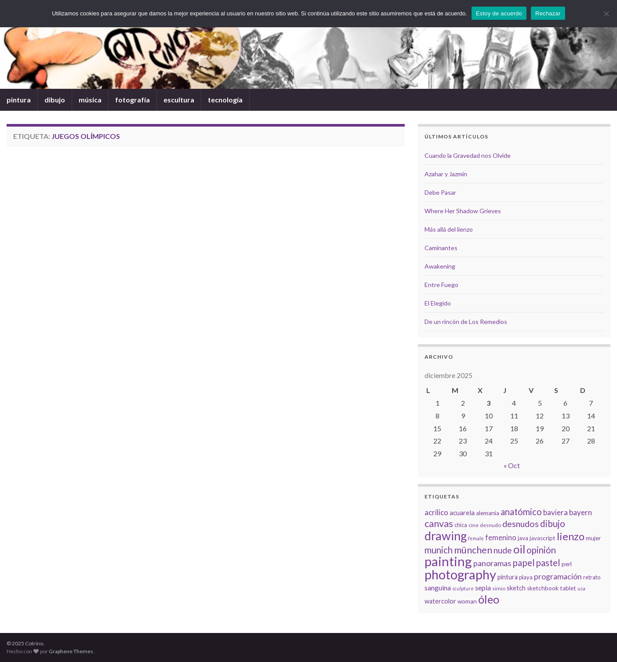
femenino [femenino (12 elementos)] (500, 537)
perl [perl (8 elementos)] (567, 563)
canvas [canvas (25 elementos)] (439, 523)
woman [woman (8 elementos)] (467, 601)
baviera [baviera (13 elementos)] (555, 512)
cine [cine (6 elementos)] (473, 525)
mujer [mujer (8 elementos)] (593, 538)
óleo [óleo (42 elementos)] (488, 599)
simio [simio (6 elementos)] (498, 588)
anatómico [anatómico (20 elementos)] (521, 511)
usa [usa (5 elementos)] (581, 588)
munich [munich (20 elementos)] (439, 550)
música (90, 99)
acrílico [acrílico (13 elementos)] (436, 512)
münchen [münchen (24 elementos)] (473, 550)
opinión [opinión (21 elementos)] (541, 550)
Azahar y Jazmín (446, 174)
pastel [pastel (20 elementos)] (548, 562)
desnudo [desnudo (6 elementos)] (490, 525)
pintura (19, 99)
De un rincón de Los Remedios (466, 321)
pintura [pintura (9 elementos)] (507, 577)
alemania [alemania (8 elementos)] (487, 513)
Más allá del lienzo (449, 229)
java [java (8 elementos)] (523, 538)
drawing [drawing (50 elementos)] (446, 535)
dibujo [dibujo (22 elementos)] (552, 523)
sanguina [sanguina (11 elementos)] (438, 587)
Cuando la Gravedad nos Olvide (468, 155)
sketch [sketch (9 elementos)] (516, 588)
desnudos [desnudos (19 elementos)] (520, 523)
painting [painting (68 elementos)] (448, 561)
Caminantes (441, 247)
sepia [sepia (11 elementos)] (483, 587)
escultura (178, 99)
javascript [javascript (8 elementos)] (542, 538)
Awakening (440, 266)
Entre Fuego (441, 284)
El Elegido (438, 303)
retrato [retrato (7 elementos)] (591, 577)
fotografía (132, 99)
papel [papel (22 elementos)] (523, 562)
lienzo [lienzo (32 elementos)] (570, 536)
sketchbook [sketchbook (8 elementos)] (543, 588)
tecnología (225, 99)
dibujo (54, 99)
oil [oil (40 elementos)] (519, 549)
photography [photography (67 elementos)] (460, 574)
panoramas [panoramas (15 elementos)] (492, 563)
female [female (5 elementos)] (476, 538)
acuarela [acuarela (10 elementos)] (462, 513)
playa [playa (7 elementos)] (526, 577)
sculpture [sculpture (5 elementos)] (463, 588)
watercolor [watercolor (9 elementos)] (440, 601)
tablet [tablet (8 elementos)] (568, 588)
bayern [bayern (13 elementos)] (580, 512)
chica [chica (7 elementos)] (460, 524)
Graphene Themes (71, 651)
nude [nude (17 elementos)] (503, 550)
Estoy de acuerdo (499, 13)
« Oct (512, 465)
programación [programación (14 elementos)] (558, 576)
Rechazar (548, 13)
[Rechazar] (606, 13)
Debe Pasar (440, 192)
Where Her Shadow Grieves (463, 211)
